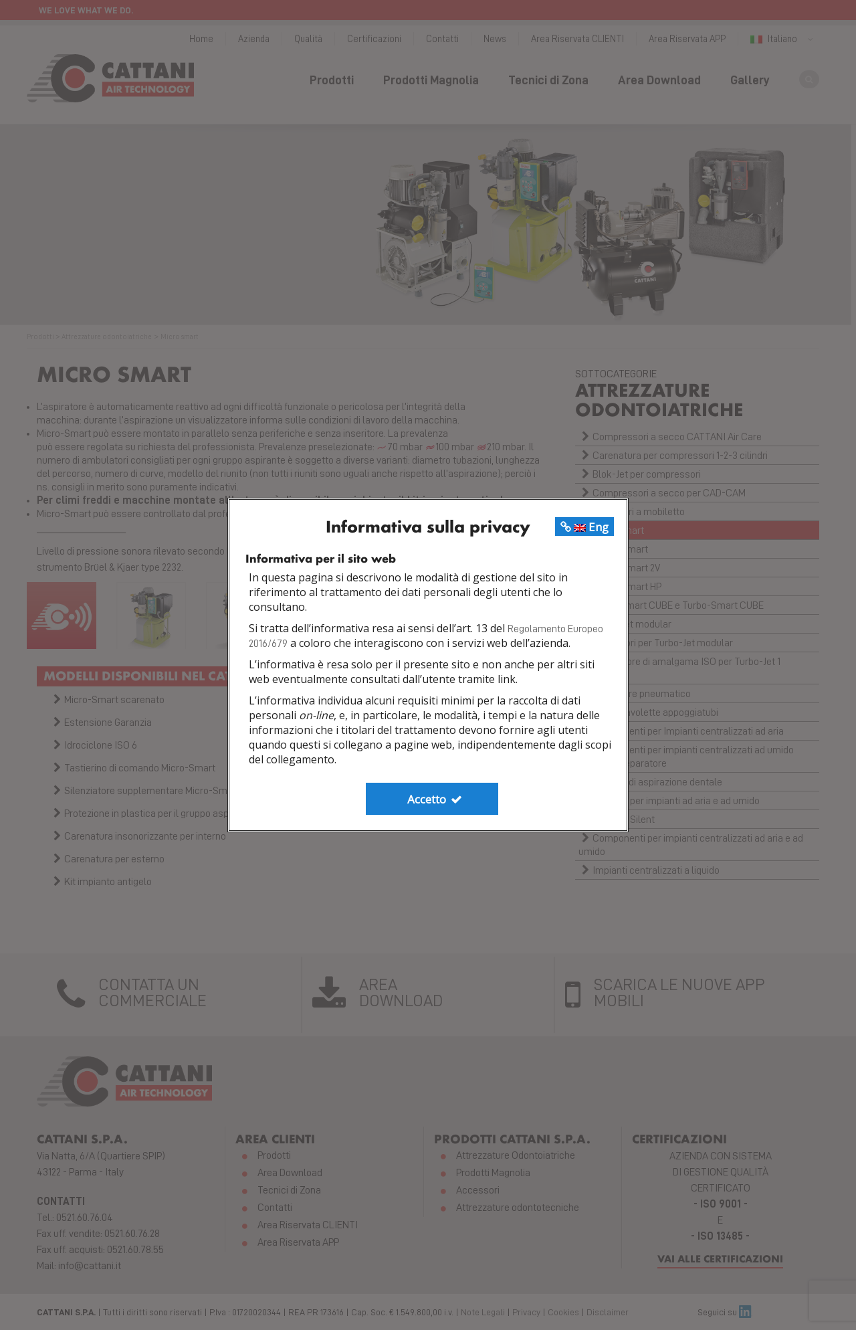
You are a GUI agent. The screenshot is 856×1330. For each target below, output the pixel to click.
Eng (584, 527)
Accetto (435, 799)
